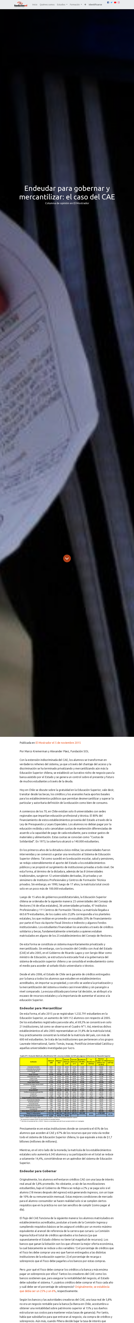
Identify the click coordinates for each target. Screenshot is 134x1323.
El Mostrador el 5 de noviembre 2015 (58, 742)
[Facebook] (108, 2)
